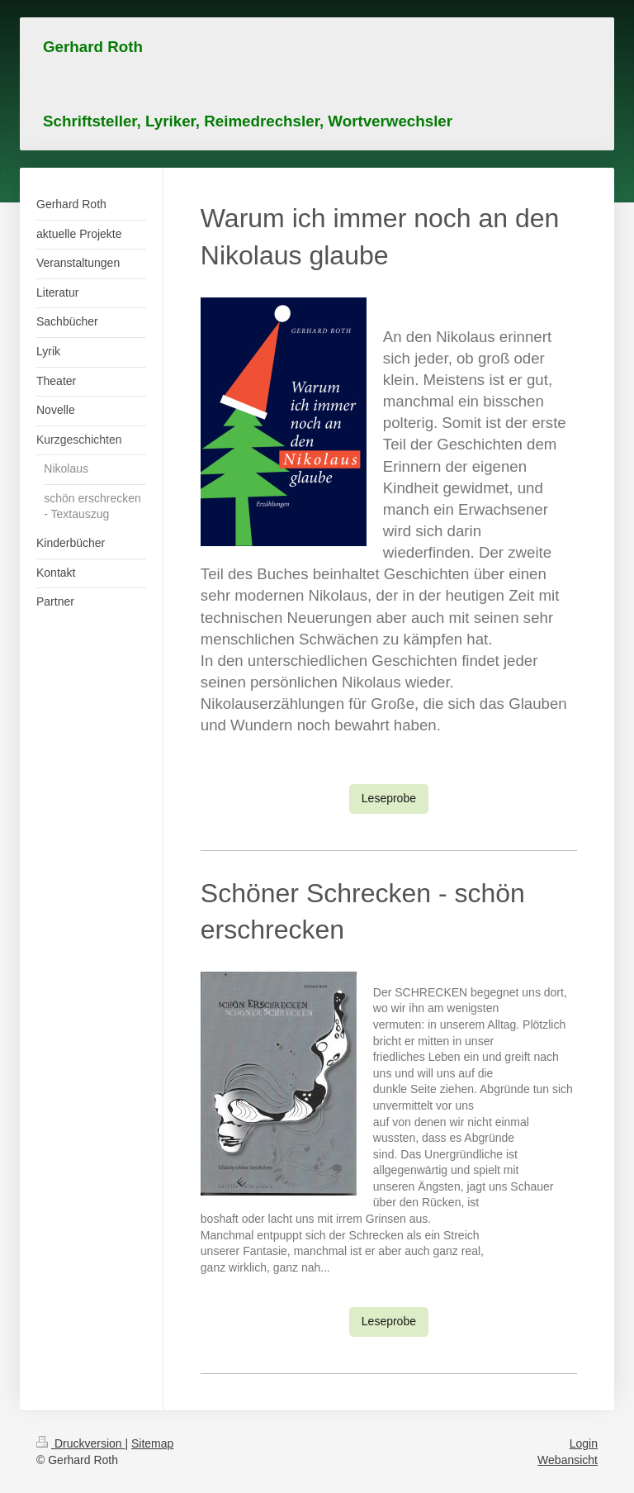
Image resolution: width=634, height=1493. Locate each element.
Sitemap (152, 1443)
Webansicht (567, 1460)
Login (584, 1443)
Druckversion (80, 1443)
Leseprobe (389, 798)
